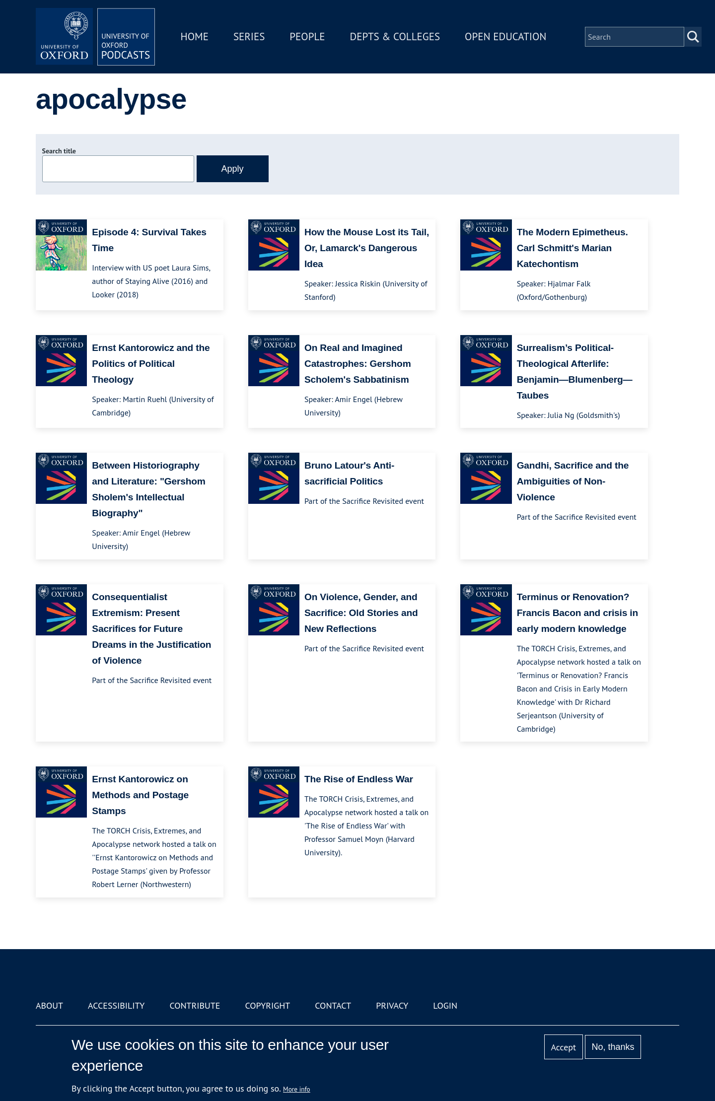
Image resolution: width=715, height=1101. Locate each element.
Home (195, 36)
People (307, 36)
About (49, 1005)
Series (249, 36)
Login (445, 1005)
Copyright (267, 1005)
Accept (563, 1047)
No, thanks (612, 1047)
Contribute (194, 1005)
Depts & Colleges (395, 36)
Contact (333, 1005)
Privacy (392, 1005)
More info (296, 1089)
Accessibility (116, 1005)
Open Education (505, 36)
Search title (59, 150)
